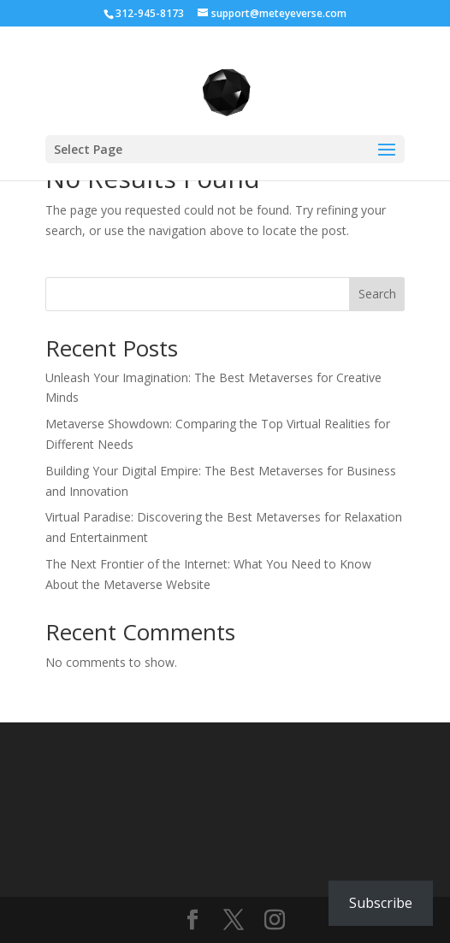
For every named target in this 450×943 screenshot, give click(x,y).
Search (377, 294)
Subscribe (380, 902)
